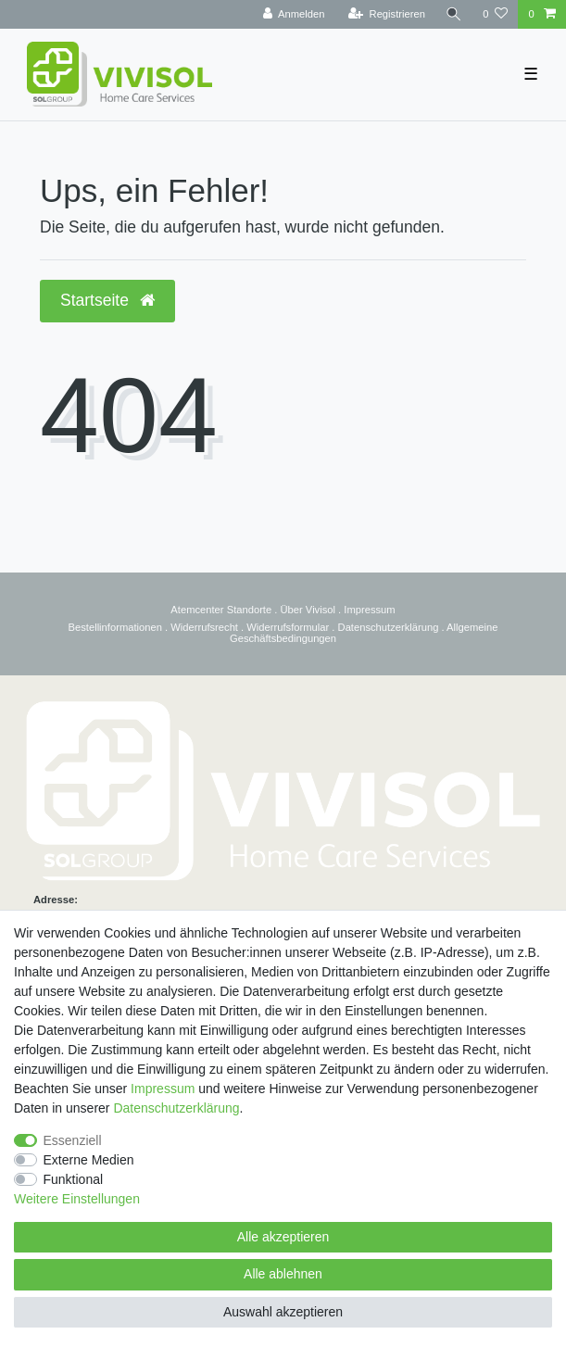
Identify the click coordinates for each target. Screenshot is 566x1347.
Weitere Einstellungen (77, 1198)
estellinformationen (118, 627)
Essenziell (73, 1140)
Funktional (74, 1179)
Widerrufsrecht (204, 627)
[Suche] (453, 14)
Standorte (248, 609)
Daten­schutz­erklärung (176, 1108)
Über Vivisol (308, 609)
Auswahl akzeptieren (283, 1311)
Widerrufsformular (287, 627)
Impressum (369, 609)
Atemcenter (196, 609)
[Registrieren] (386, 14)
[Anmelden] (294, 14)
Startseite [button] (107, 300)
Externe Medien (89, 1159)
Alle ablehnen (283, 1273)
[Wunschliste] (495, 14)
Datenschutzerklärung (388, 627)
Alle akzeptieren (283, 1236)
